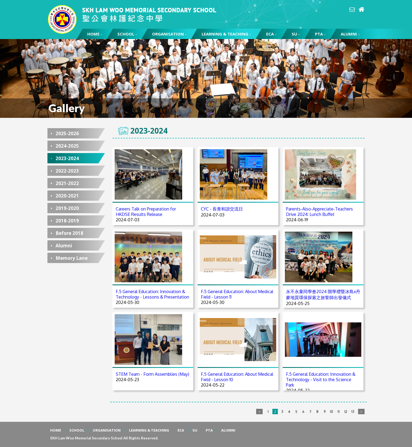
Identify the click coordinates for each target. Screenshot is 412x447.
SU (296, 34)
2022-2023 (67, 171)
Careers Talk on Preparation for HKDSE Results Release (146, 211)
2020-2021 (67, 196)
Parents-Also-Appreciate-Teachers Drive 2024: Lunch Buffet (319, 211)
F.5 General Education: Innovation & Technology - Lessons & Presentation (152, 294)
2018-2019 (67, 221)
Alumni (64, 245)
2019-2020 (67, 208)
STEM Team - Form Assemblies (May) (152, 374)
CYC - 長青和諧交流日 (222, 209)
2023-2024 (67, 158)
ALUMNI (350, 34)
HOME (94, 34)
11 (338, 411)
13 (352, 411)
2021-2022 (67, 183)
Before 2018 (69, 233)
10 (331, 411)
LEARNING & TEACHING (226, 34)
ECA (271, 34)
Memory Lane (72, 258)
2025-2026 (67, 133)
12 (345, 411)
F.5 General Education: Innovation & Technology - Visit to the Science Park (320, 379)
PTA (320, 34)
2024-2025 (67, 146)
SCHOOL (127, 34)
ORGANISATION (169, 34)
